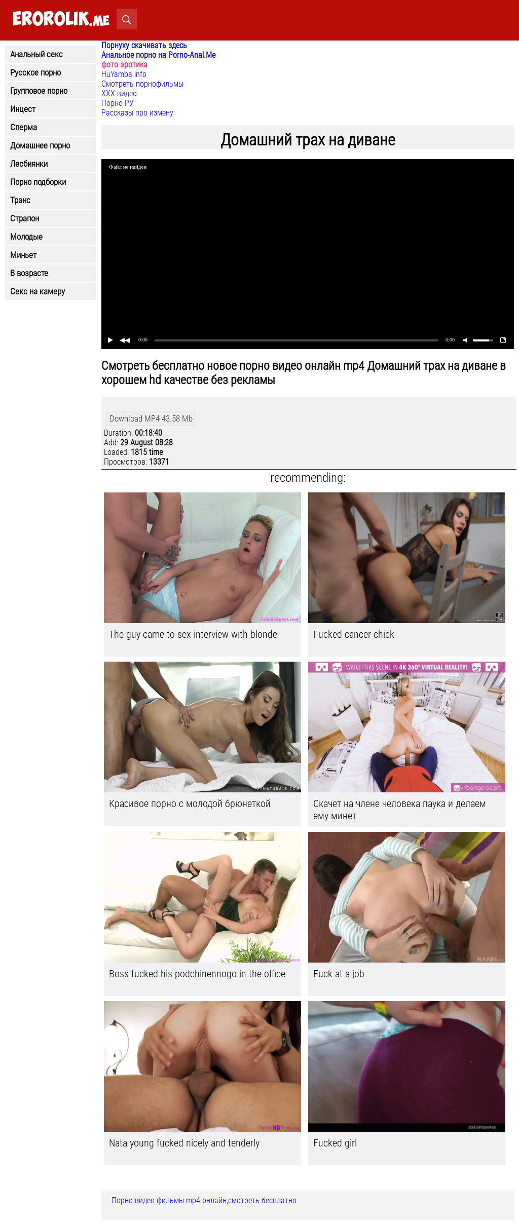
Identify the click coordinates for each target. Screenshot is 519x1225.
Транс (20, 200)
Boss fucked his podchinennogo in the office (197, 974)
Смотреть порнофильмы (142, 84)
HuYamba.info (123, 74)
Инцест (22, 109)
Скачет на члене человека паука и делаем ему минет (399, 809)
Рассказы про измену (137, 113)
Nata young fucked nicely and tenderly (184, 1143)
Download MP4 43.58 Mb (151, 418)
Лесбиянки (29, 164)
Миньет (23, 255)
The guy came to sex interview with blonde (193, 634)
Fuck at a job (338, 974)
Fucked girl (335, 1143)
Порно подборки (38, 182)
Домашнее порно (40, 145)
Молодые (26, 237)
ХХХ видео (119, 93)
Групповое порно (38, 91)
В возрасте (29, 273)
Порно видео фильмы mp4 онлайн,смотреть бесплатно (204, 1200)
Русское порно (35, 72)
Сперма (23, 127)
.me (61, 19)
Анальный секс (36, 54)
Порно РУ (117, 103)
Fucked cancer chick (353, 634)
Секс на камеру (37, 291)
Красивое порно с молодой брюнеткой (190, 803)
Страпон (24, 218)
